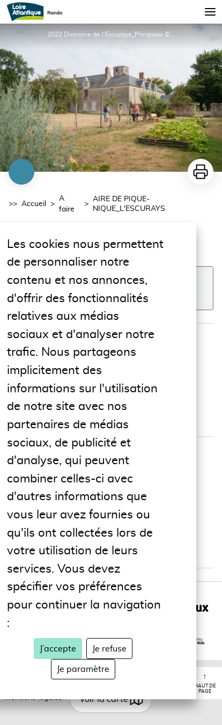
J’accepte (58, 649)
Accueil (33, 204)
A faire (67, 204)
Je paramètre (83, 669)
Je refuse (109, 649)
